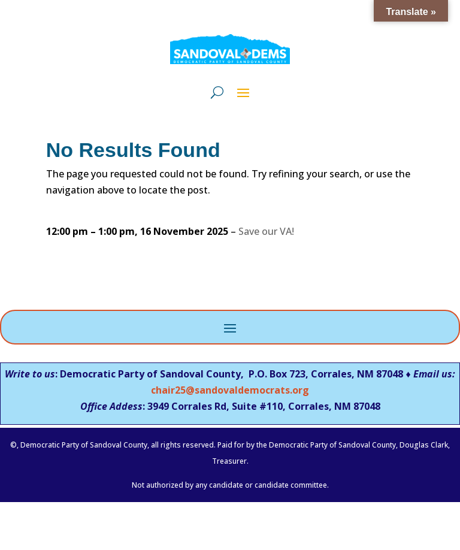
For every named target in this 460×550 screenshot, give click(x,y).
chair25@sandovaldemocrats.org (230, 390)
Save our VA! (266, 231)
